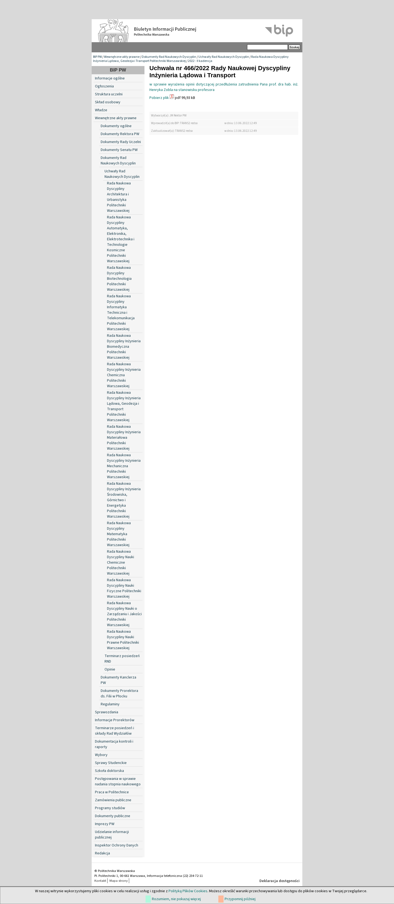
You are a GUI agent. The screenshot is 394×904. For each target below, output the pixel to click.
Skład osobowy (107, 102)
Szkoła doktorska (109, 771)
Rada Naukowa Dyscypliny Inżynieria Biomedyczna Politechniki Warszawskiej (124, 346)
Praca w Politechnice (112, 792)
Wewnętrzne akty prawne (122, 57)
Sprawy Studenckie (111, 763)
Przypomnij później (240, 899)
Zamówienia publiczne (113, 800)
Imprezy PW (104, 824)
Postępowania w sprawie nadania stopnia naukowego (118, 781)
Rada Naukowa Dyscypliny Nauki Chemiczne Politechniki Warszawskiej (120, 562)
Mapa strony (118, 880)
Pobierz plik (159, 98)
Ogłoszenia (104, 86)
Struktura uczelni (109, 94)
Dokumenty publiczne (112, 816)
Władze (101, 110)
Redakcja (102, 853)
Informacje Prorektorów (114, 720)
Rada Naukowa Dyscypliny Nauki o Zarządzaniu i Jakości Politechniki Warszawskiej (124, 614)
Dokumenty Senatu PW (119, 150)
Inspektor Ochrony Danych (116, 845)
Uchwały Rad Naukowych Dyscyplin (223, 57)
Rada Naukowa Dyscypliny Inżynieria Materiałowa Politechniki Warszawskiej (124, 437)
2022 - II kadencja (200, 61)
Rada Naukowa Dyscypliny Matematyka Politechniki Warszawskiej (119, 534)
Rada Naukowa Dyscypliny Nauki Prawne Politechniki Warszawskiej (123, 640)
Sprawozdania (106, 712)
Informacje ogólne (110, 78)
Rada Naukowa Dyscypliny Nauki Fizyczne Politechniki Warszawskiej (124, 588)
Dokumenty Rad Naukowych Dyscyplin (169, 57)
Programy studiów (110, 808)
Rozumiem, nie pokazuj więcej (176, 899)
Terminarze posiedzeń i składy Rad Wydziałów (114, 730)
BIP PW (97, 57)
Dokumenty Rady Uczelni (121, 142)
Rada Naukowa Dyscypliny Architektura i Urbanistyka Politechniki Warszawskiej (119, 197)
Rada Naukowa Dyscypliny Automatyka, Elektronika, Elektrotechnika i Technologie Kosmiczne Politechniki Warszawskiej (120, 239)
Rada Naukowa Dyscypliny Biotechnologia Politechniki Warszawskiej (119, 278)
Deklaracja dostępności (279, 881)
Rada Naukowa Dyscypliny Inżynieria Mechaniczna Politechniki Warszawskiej (124, 466)
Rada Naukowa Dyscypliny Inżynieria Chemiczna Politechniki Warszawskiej (124, 375)
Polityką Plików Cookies (188, 891)
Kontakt (100, 880)
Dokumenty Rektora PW (120, 134)
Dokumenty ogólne (116, 126)
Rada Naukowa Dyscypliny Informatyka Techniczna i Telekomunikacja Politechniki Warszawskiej (121, 312)
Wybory (101, 755)
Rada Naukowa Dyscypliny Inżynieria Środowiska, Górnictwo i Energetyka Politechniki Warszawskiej (124, 500)
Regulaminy (110, 704)
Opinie (110, 669)
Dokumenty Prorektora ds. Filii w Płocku (119, 693)
